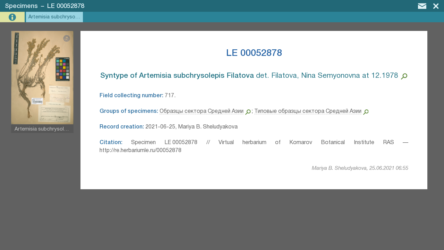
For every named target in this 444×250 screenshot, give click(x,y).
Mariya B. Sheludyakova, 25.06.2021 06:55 (360, 168)
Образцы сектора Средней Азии (202, 111)
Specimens (21, 6)
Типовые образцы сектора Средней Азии (307, 111)
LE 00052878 (65, 6)
